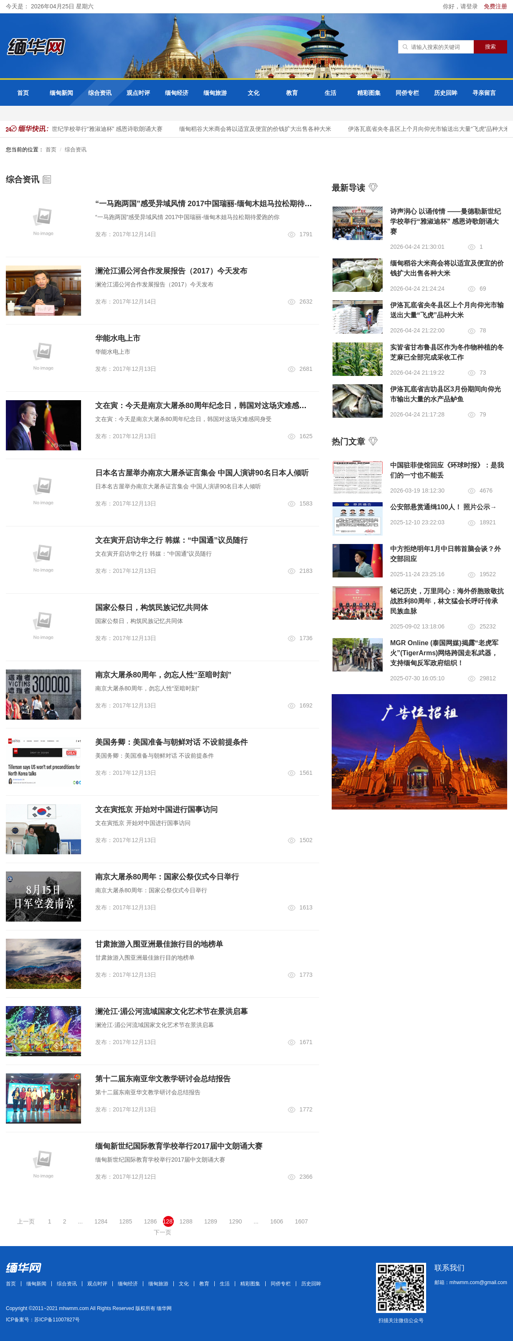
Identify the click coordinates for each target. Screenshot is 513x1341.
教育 (292, 92)
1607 (301, 1221)
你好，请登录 (461, 6)
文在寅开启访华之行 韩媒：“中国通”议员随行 (171, 540)
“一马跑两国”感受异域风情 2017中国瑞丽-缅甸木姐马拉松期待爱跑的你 (215, 203)
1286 (150, 1221)
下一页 (162, 1232)
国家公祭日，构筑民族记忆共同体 (151, 607)
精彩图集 (369, 92)
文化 (253, 92)
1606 (276, 1221)
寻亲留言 (484, 92)
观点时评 (138, 92)
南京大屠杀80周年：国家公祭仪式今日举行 (167, 877)
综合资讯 (100, 92)
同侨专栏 (407, 92)
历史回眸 (445, 92)
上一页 (26, 1221)
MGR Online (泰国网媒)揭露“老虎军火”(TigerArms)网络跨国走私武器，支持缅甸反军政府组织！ (444, 653)
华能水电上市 (117, 338)
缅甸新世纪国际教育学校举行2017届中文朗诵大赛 (178, 1146)
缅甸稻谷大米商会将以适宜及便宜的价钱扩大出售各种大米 (259, 128)
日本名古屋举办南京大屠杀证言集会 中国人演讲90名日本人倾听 (202, 473)
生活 (330, 92)
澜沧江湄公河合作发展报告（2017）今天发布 (171, 271)
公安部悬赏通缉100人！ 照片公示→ (443, 507)
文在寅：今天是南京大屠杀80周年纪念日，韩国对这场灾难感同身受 (208, 405)
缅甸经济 (176, 92)
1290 (235, 1221)
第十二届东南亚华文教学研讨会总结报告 (163, 1079)
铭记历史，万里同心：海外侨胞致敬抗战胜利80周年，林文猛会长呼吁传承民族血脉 (447, 601)
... (80, 1221)
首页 (23, 92)
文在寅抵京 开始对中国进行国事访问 (156, 809)
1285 (125, 1221)
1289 (210, 1221)
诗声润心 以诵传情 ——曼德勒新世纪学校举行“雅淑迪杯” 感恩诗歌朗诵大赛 (445, 221)
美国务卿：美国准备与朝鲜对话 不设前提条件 (171, 742)
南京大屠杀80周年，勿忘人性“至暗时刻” (163, 675)
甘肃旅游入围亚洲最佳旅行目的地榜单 (159, 944)
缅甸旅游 (215, 92)
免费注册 (495, 6)
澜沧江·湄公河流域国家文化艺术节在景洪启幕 (171, 1011)
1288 (186, 1221)
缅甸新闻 (61, 92)
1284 (100, 1221)
